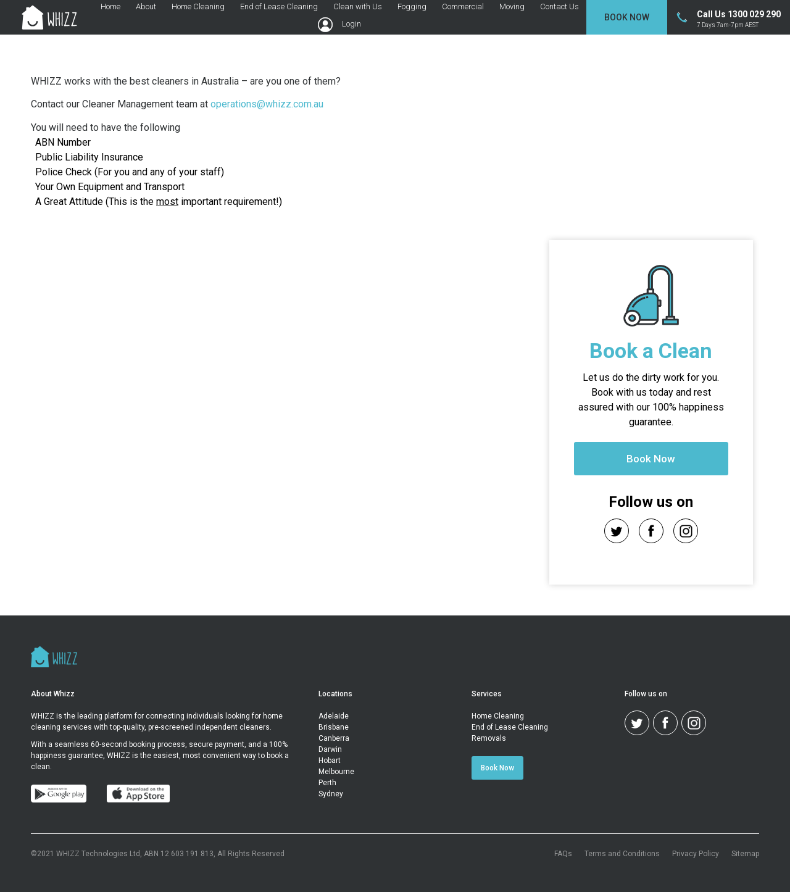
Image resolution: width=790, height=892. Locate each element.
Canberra (333, 738)
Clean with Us (357, 6)
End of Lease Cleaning (279, 6)
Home (110, 6)
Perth (327, 782)
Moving (512, 6)
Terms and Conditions (622, 853)
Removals (489, 738)
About (146, 6)
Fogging (411, 6)
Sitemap (745, 853)
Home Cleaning (198, 6)
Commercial (463, 6)
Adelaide (333, 716)
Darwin (330, 749)
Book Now (626, 17)
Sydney (330, 794)
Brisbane (333, 727)
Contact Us (559, 6)
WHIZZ (42, 716)
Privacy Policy (695, 853)
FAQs (563, 853)
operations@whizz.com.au (266, 104)
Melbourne (336, 771)
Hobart (329, 760)
